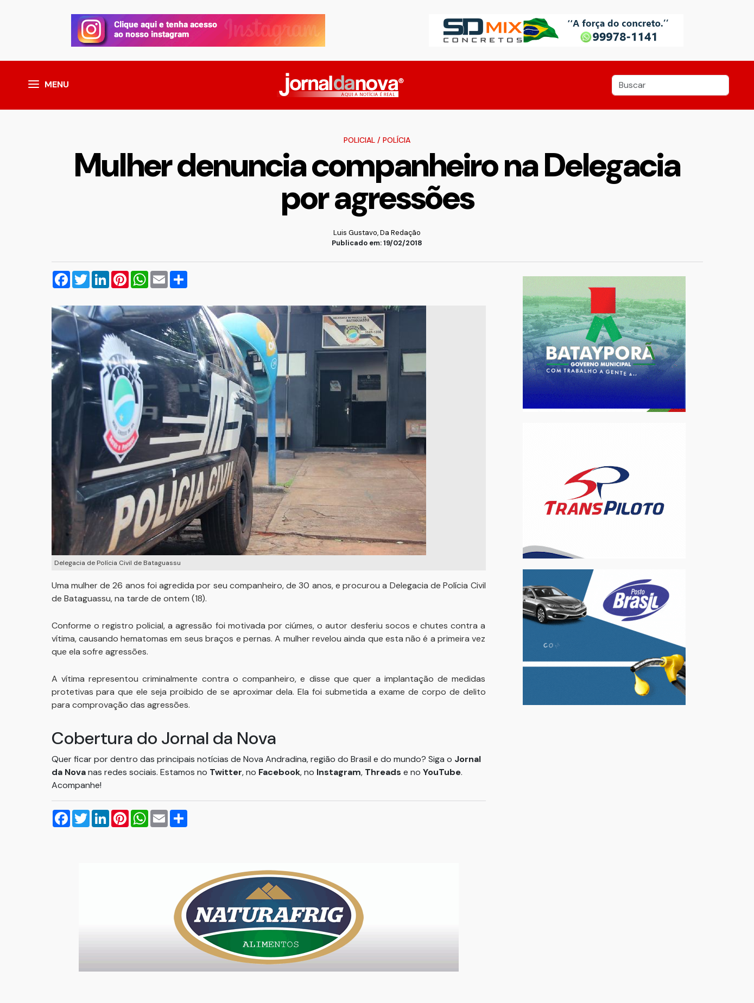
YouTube (442, 772)
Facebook (279, 772)
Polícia (396, 140)
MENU (57, 84)
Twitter (226, 772)
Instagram (338, 772)
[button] (34, 85)
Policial (359, 140)
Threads (384, 772)
